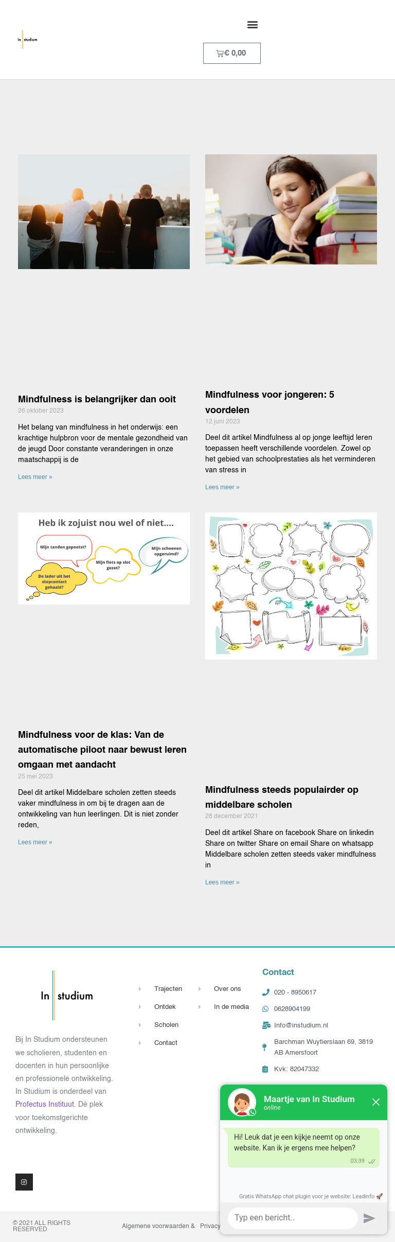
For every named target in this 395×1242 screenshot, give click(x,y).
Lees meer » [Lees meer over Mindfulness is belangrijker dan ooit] (35, 477)
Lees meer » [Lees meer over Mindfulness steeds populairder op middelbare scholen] (222, 882)
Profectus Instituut (44, 1104)
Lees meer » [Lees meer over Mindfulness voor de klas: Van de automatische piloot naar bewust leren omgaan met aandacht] (35, 842)
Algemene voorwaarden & (158, 1226)
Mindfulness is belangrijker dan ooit (97, 399)
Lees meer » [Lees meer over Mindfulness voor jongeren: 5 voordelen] (222, 487)
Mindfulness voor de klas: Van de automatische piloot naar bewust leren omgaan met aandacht (102, 750)
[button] (252, 23)
